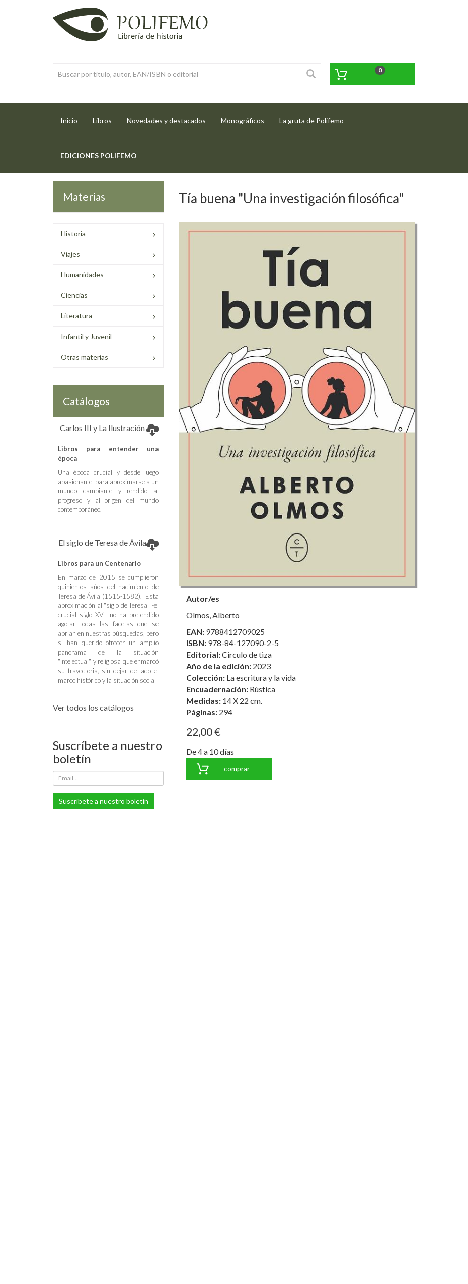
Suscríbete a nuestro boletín (103, 801)
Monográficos (242, 120)
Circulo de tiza (247, 654)
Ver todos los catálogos (93, 707)
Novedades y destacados (166, 120)
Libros (102, 120)
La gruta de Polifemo (311, 120)
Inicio (72, 117)
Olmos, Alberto (213, 615)
